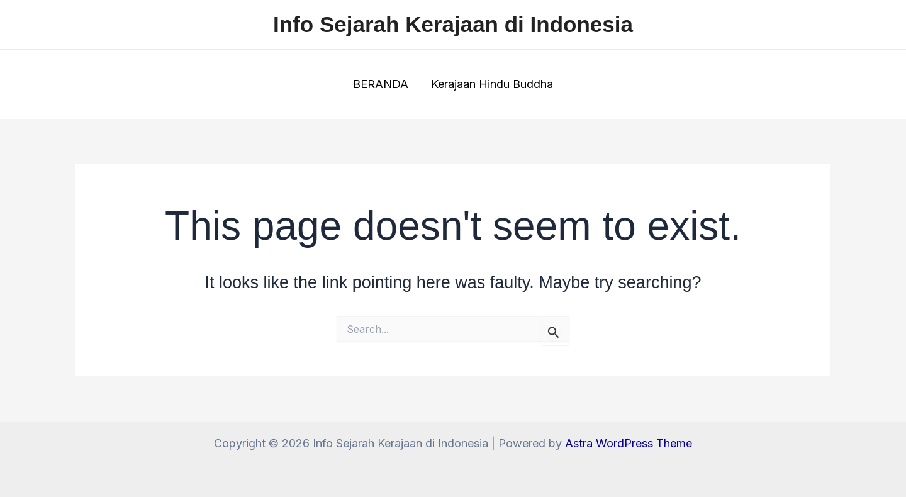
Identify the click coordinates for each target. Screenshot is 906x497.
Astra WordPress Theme (628, 443)
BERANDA (380, 84)
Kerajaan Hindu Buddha (492, 84)
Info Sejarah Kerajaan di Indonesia (453, 24)
